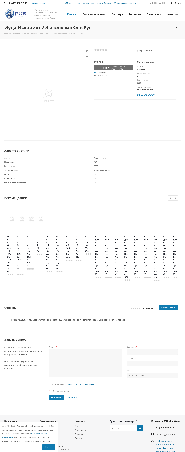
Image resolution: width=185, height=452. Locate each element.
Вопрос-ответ (82, 398)
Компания (10, 389)
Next (175, 198)
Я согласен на (73, 352)
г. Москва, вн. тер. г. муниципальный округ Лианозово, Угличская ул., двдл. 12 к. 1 (101, 3)
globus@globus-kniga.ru (168, 402)
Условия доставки (49, 402)
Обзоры (79, 406)
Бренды (79, 402)
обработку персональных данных (80, 352)
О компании (10, 394)
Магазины (9, 406)
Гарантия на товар (49, 406)
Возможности (46, 410)
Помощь (43, 394)
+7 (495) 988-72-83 (166, 395)
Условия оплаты (48, 398)
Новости (8, 398)
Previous (170, 198)
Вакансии (9, 402)
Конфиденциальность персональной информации (54, 416)
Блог (77, 394)
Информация (47, 389)
